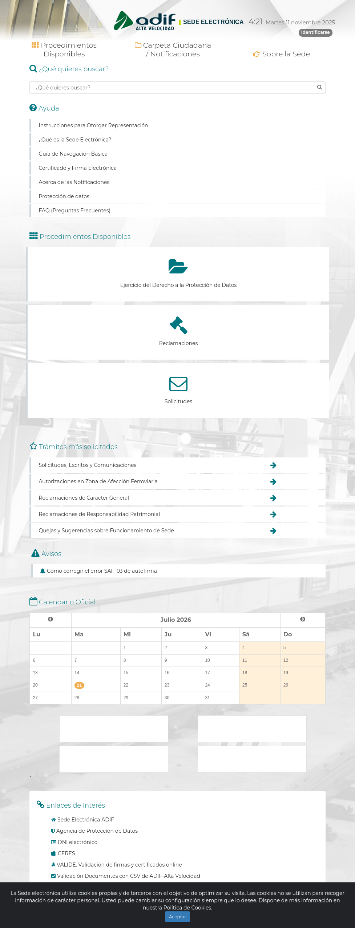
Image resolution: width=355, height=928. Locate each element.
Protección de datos (64, 196)
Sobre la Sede (281, 53)
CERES (66, 853)
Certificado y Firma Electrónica (78, 168)
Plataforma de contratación (113, 759)
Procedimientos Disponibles (64, 49)
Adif (252, 759)
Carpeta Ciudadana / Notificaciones (173, 49)
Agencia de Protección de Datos (97, 831)
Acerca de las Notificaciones (74, 182)
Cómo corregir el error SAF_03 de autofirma (102, 571)
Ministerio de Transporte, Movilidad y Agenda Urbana (113, 728)
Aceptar (177, 916)
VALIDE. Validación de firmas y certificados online (119, 864)
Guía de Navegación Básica (73, 154)
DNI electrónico (77, 842)
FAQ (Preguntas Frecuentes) (74, 210)
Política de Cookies (187, 907)
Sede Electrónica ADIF (85, 819)
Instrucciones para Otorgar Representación (93, 125)
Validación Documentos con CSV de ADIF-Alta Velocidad (128, 876)
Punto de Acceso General (252, 728)
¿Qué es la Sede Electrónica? (75, 139)
